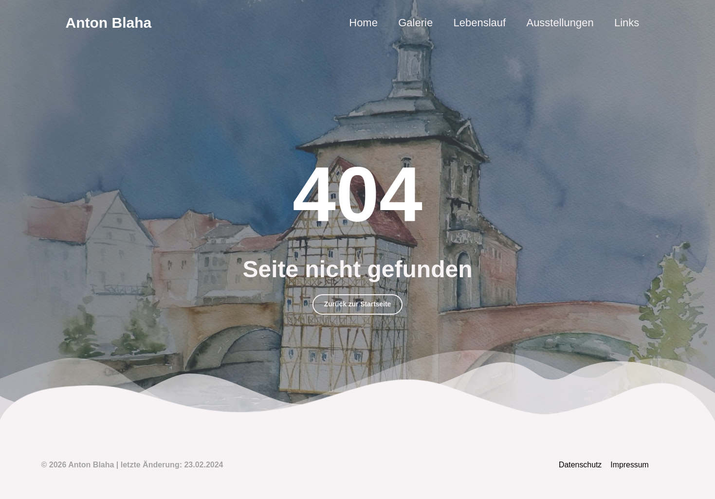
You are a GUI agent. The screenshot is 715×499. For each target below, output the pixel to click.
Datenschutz (581, 465)
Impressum (630, 465)
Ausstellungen (558, 23)
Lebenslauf (477, 23)
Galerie (412, 23)
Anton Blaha (109, 23)
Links (626, 23)
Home (360, 23)
